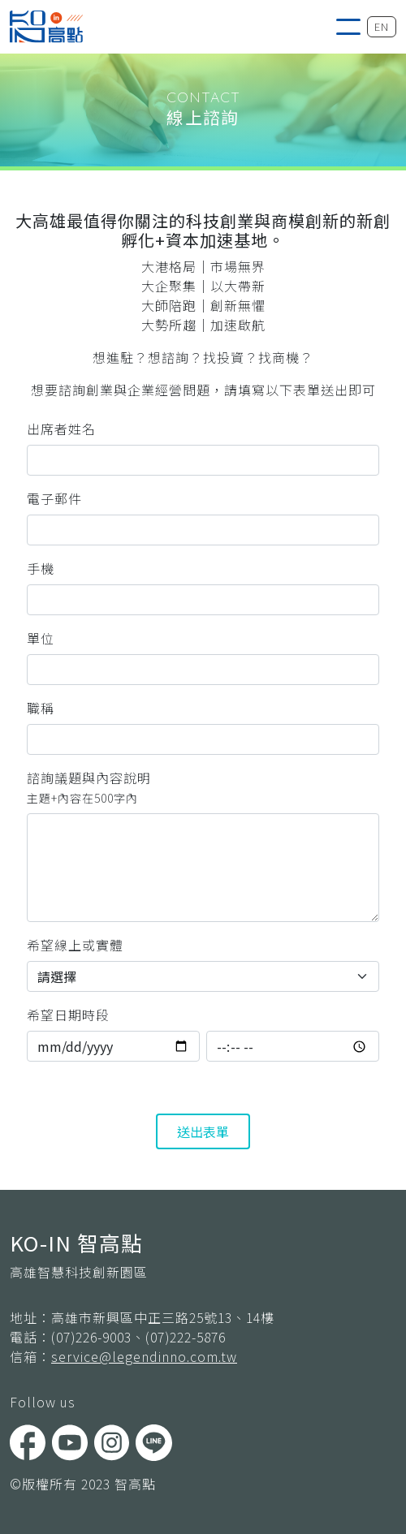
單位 (40, 638)
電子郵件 (54, 498)
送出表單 (203, 1131)
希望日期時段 (68, 1014)
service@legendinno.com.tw (144, 1356)
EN (381, 26)
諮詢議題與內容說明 (89, 787)
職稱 (40, 707)
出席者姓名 (61, 428)
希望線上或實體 (75, 944)
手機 (40, 568)
